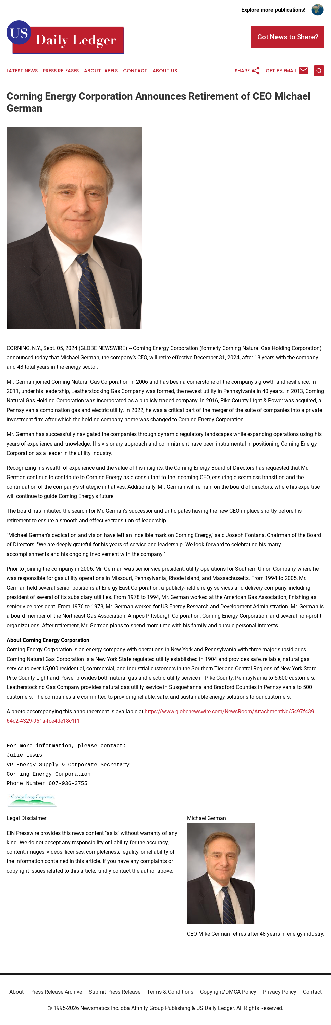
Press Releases (61, 71)
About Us (165, 71)
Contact (135, 71)
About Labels (101, 71)
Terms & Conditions (170, 992)
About (16, 992)
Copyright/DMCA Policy (228, 992)
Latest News (22, 71)
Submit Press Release (114, 992)
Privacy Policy (279, 992)
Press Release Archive (56, 992)
